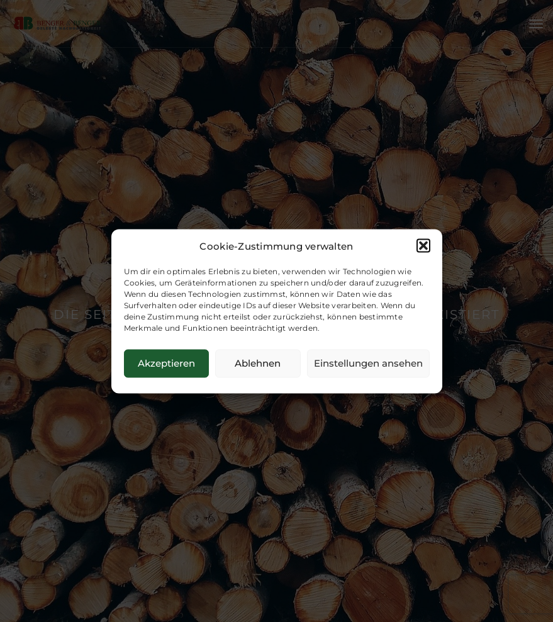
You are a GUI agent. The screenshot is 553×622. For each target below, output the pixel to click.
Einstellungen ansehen (368, 363)
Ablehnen (258, 363)
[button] (423, 246)
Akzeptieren (166, 363)
